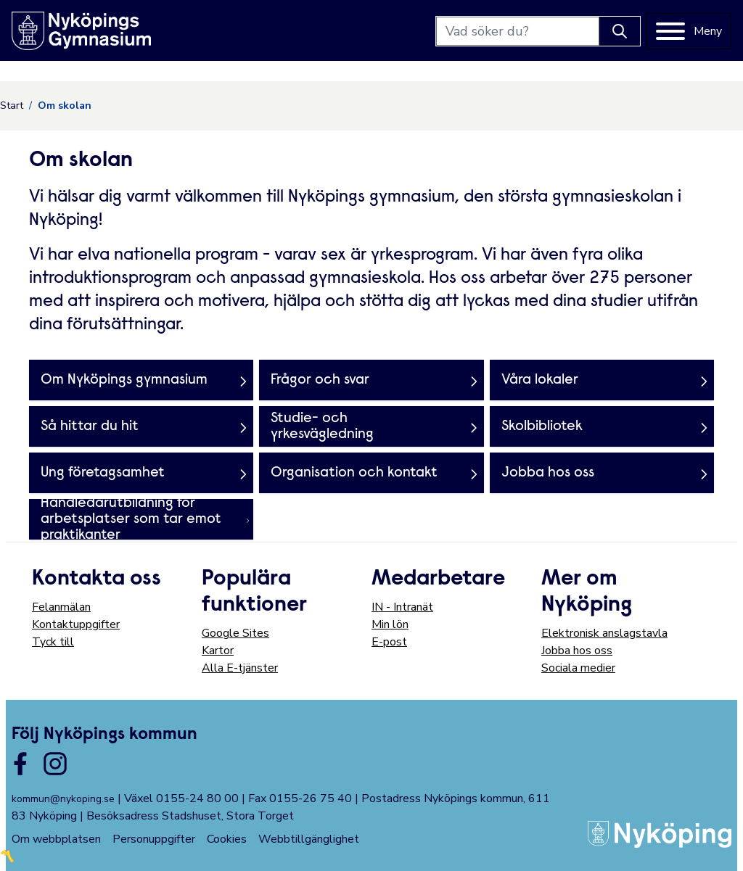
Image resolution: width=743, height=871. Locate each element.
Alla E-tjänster (240, 668)
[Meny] (689, 31)
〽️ (7, 856)
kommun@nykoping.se (63, 799)
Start (11, 105)
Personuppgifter (153, 839)
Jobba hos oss (576, 651)
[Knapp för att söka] (619, 31)
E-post (389, 642)
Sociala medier (578, 668)
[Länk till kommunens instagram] (55, 763)
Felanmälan (61, 607)
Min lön (390, 624)
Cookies (227, 839)
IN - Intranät (402, 607)
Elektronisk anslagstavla (604, 633)
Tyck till (53, 642)
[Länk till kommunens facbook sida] (20, 763)
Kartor (218, 651)
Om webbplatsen (56, 839)
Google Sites (235, 633)
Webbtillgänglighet (308, 839)
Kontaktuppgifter (76, 624)
